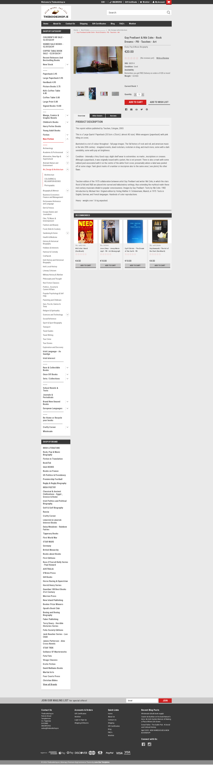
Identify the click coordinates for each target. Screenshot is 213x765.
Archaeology (48, 148)
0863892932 (115, 2)
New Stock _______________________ (53, 67)
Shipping (83, 23)
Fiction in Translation (53, 459)
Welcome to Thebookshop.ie (53, 2)
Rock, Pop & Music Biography (51, 453)
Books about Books (52, 554)
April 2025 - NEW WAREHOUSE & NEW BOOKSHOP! (155, 731)
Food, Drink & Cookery (51, 229)
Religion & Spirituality (51, 310)
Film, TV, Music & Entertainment (49, 219)
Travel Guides (48, 331)
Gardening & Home (50, 233)
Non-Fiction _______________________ (53, 141)
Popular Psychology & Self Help (53, 294)
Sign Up (84, 720)
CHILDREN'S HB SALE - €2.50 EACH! (53, 38)
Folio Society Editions (53, 630)
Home (45, 23)
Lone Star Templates (101, 762)
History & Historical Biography (50, 242)
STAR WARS (48, 541)
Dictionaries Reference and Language (52, 202)
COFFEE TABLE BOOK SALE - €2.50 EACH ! (52, 52)
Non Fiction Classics (51, 283)
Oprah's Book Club (51, 608)
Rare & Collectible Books (51, 368)
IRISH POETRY (49, 487)
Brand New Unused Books (51, 402)
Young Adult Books (51, 130)
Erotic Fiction (49, 664)
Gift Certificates (99, 23)
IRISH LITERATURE (51, 448)
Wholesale (48, 431)
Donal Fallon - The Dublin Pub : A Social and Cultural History (155, 726)
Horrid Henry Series (52, 585)
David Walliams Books (53, 668)
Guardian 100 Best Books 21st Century (54, 590)
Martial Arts (48, 672)
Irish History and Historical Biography (53, 261)
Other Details (97, 116)
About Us (57, 23)
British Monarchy (51, 550)
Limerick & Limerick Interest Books (52, 521)
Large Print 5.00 (50, 101)
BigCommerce (80, 762)
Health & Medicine (50, 237)
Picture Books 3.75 (51, 86)
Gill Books (47, 577)
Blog (113, 23)
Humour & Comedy (50, 252)
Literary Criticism (49, 270)
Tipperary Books (50, 533)
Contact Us (70, 23)
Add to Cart (85, 265)
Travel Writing (48, 335)
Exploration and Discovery (53, 347)
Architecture (49, 175)
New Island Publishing (53, 600)
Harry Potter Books (52, 126)
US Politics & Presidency (54, 475)
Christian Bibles (50, 680)
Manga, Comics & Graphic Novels (51, 116)
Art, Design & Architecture (53, 169)
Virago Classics (50, 660)
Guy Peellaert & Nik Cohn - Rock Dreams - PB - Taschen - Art (98, 32)
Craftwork (47, 256)
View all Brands (50, 684)
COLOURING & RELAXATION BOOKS (52, 180)
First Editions (49, 558)
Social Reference (49, 319)
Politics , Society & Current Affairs (50, 288)
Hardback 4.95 (49, 82)
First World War (50, 537)
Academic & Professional (53, 152)
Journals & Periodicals (48, 396)
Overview (81, 116)
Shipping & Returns (82, 723)
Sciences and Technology (53, 314)
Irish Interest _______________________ (53, 361)
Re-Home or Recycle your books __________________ (52, 420)
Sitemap (64, 762)
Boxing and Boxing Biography (51, 613)
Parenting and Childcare (52, 300)
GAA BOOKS (48, 467)
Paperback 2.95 (50, 74)
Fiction (46, 134)
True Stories (47, 343)
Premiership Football (52, 479)
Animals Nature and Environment (50, 164)
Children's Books (50, 122)
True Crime (47, 339)
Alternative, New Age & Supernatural (52, 157)
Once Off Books (50, 374)
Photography (49, 185)
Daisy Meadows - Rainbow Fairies (55, 528)
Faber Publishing (50, 619)
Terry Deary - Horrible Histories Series (53, 624)
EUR (103, 2)
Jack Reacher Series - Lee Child (55, 635)
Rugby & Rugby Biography (54, 483)
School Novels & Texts (50, 389)
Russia (46, 512)
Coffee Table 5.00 (51, 97)
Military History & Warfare (53, 274)
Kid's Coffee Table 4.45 (51, 92)
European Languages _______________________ (53, 411)
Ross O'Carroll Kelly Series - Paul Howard (55, 563)
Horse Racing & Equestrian (55, 581)
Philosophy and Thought (52, 279)
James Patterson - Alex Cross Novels (54, 642)
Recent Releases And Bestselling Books (53, 59)
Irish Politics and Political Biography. (55, 502)
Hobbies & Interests (51, 248)
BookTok (47, 463)
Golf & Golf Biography (53, 507)
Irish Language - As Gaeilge (52, 352)
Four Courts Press (51, 676)
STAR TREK (48, 647)
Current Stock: (131, 86)
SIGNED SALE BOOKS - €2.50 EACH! (53, 45)
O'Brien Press (49, 573)
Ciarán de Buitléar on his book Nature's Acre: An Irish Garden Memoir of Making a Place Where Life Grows (156, 719)
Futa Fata (47, 656)
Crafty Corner (49, 427)
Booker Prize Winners (53, 604)
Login (77, 720)
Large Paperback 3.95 (53, 78)
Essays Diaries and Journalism (50, 213)
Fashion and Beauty (50, 225)
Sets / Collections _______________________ (53, 381)
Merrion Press (49, 596)
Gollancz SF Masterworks (55, 652)
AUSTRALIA (48, 569)
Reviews (113, 116)
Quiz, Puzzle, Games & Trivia (52, 305)
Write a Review (162, 58)
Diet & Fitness (48, 208)
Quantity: (128, 94)
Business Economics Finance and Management (53, 196)
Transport (46, 327)
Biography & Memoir (51, 190)
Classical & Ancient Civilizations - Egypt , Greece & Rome (52, 494)
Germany (47, 546)
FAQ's (121, 23)
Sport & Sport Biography (52, 323)
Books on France (51, 471)
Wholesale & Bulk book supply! (152, 714)
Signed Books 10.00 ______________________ (53, 108)
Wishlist (144, 2)
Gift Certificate (131, 2)
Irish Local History (50, 266)
